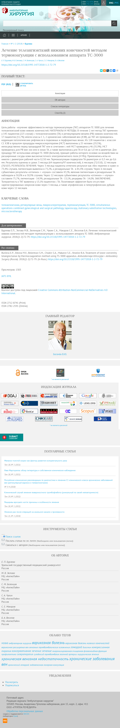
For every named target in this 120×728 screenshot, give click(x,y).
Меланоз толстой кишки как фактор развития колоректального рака (35, 460)
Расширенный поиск (13, 30)
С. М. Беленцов (28, 60)
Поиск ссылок (13, 536)
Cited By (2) (60, 113)
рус (117, 2)
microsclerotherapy (11, 211)
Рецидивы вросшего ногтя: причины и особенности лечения (31, 502)
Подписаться (12, 685)
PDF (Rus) (6, 84)
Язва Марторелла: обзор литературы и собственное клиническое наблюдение (40, 470)
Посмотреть (11, 682)
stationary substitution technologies (97, 208)
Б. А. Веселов (59, 60)
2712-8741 (90, 2)
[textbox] (60, 23)
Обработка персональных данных (25, 711)
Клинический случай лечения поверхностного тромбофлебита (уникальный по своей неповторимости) (51, 492)
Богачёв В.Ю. (60, 354)
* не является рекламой (60, 379)
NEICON (26, 714)
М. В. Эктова (17, 60)
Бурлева (28, 43)
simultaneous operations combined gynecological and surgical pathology (55, 206)
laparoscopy (71, 208)
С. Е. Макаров (49, 60)
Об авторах (60, 99)
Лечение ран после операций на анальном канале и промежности (34, 512)
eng (111, 2)
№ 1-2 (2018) (17, 43)
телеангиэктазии (10, 205)
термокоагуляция (76, 205)
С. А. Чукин (39, 60)
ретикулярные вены (31, 205)
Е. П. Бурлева (6, 60)
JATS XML (6, 276)
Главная (4, 43)
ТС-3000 (90, 205)
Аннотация (60, 93)
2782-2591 (90, 4)
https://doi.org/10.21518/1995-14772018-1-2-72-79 (58, 236)
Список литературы (60, 106)
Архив (24, 35)
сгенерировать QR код (22, 84)
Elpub (15, 716)
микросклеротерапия (54, 205)
